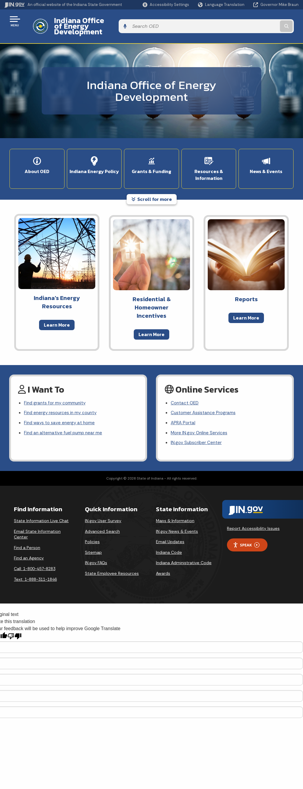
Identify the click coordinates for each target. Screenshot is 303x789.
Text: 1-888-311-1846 (35, 568)
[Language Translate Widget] (222, 4)
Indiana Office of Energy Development (116, 21)
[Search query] (266, 21)
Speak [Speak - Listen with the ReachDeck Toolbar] (246, 534)
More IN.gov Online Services (200, 422)
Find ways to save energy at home (61, 411)
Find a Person (27, 537)
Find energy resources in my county (62, 401)
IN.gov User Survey (103, 510)
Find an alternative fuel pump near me (64, 422)
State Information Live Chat (41, 510)
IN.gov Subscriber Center (197, 432)
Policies (92, 531)
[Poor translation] (14, 626)
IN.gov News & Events (177, 520)
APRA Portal (183, 411)
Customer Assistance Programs (204, 401)
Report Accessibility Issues (253, 517)
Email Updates (170, 531)
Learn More (57, 311)
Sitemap (93, 541)
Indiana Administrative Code (184, 552)
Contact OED (185, 390)
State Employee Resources (112, 562)
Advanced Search (102, 520)
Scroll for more (151, 186)
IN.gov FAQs (96, 552)
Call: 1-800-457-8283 (34, 558)
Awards (163, 562)
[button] (166, 4)
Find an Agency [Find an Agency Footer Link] (29, 547)
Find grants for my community (56, 390)
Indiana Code (169, 541)
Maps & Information (175, 510)
